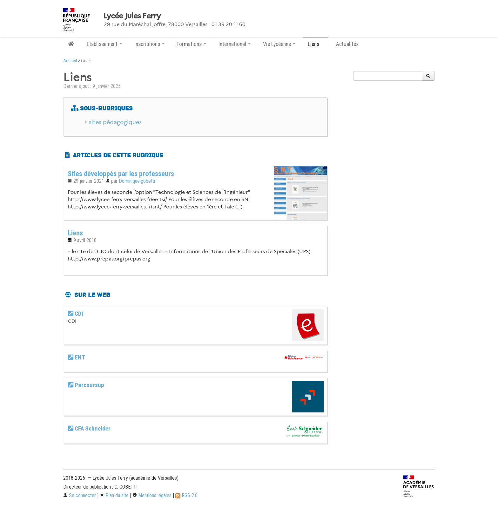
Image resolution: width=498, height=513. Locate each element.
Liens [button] (316, 44)
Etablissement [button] (104, 44)
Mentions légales (152, 495)
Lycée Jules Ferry (132, 16)
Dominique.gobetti (137, 181)
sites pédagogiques (115, 122)
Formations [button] (191, 44)
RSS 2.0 (186, 495)
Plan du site (114, 495)
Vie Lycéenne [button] (279, 44)
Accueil (70, 60)
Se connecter (79, 495)
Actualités (347, 44)
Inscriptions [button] (149, 44)
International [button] (235, 44)
